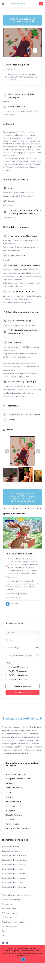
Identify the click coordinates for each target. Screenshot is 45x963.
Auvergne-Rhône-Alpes (17, 74)
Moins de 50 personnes (18, 667)
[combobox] (22, 640)
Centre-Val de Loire (14, 787)
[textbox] (22, 640)
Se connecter (8, 904)
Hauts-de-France (13, 801)
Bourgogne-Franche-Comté (18, 778)
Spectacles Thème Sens (12, 882)
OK (23, 959)
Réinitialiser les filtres (22, 686)
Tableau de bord (9, 908)
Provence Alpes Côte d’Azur (25, 573)
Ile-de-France (19, 567)
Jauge (8, 662)
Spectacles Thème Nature (13, 864)
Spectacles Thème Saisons (13, 873)
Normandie (30, 567)
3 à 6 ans (11, 69)
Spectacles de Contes (11, 851)
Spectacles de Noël (10, 846)
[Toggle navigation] (3, 4)
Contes (22, 414)
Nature (34, 414)
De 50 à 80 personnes (18, 671)
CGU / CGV (7, 917)
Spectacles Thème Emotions (14, 860)
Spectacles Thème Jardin (13, 869)
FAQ (3, 935)
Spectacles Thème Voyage (13, 878)
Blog (4, 931)
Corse (17, 564)
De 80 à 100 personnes (18, 675)
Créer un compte (9, 913)
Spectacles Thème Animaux (14, 855)
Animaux (9, 414)
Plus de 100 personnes (18, 679)
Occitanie (20, 77)
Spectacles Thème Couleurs (14, 887)
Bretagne (25, 562)
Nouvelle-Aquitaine (15, 570)
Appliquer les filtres (22, 692)
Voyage (9, 420)
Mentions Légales (9, 926)
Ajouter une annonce (11, 899)
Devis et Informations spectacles (16, 895)
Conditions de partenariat (13, 922)
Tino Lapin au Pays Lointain (19, 553)
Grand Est (25, 564)
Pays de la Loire (12, 824)
